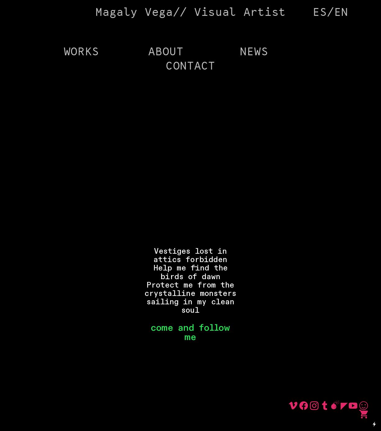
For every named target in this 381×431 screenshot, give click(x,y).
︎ (314, 406)
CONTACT (190, 66)
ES (320, 12)
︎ (325, 406)
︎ (363, 415)
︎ (353, 406)
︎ (363, 406)
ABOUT (166, 52)
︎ (344, 406)
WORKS (81, 52)
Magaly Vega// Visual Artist (190, 12)
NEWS (254, 52)
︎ (293, 406)
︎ (335, 406)
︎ (303, 406)
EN (341, 12)
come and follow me (190, 332)
